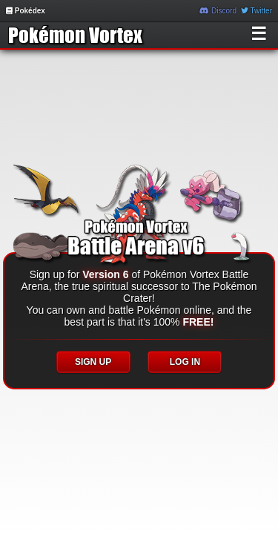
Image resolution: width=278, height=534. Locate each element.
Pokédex (25, 11)
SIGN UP (93, 362)
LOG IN (185, 362)
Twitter (256, 11)
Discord (217, 11)
